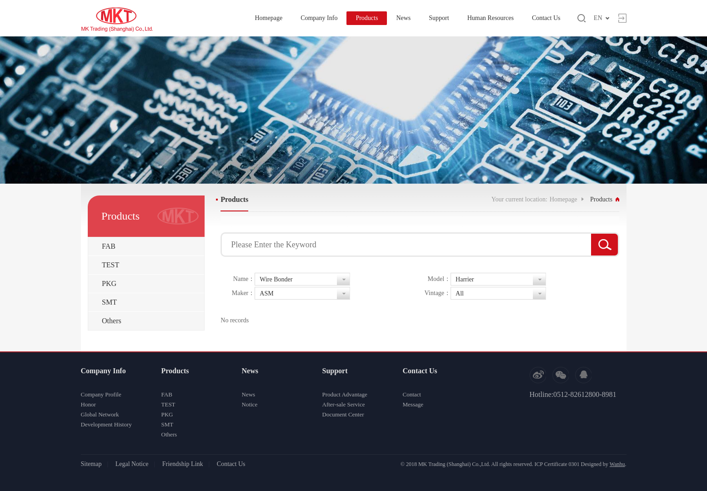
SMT (109, 302)
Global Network (100, 414)
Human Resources (490, 18)
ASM (266, 293)
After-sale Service (343, 404)
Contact (412, 394)
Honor (88, 404)
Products (367, 18)
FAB (108, 246)
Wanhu (617, 464)
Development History (106, 424)
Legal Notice (132, 464)
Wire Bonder (276, 279)
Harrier (465, 279)
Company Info (319, 18)
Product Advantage (344, 394)
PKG (109, 283)
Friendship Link (182, 464)
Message (413, 404)
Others (111, 321)
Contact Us (546, 18)
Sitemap (91, 464)
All (460, 293)
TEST (110, 265)
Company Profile (101, 394)
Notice (250, 404)
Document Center (343, 414)
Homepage (268, 18)
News (403, 18)
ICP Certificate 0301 (557, 464)
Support (439, 18)
